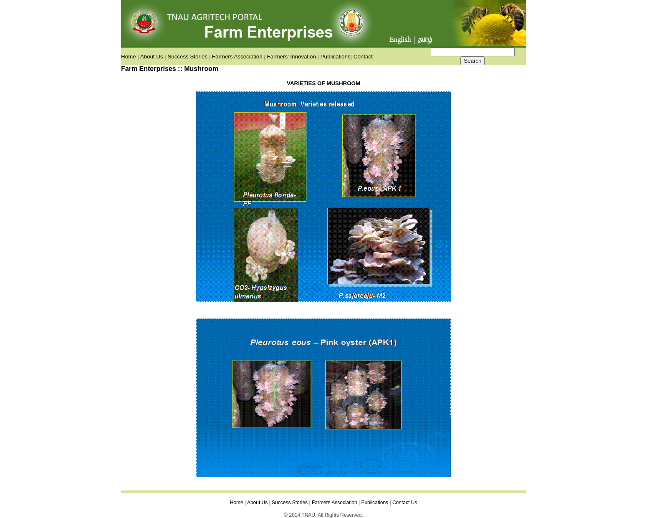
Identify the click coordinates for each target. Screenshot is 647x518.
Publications (336, 56)
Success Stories (187, 56)
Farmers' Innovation (291, 56)
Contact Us (404, 502)
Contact (363, 56)
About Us (151, 56)
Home (128, 56)
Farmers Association (237, 56)
